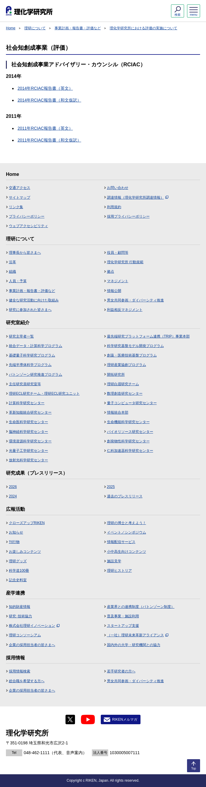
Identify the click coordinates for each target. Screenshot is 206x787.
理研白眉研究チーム (123, 384)
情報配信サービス (121, 542)
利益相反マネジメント (125, 310)
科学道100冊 (19, 570)
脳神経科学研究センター (28, 432)
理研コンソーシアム (25, 635)
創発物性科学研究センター (128, 441)
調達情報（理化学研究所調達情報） (137, 197)
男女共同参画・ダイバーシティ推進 (135, 300)
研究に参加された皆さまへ (30, 310)
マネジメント (117, 281)
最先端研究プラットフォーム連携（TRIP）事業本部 (148, 336)
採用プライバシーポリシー (128, 216)
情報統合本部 (117, 412)
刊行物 (14, 542)
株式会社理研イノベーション (34, 626)
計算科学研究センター (26, 403)
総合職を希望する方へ (26, 681)
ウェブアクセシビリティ (28, 226)
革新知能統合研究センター (30, 412)
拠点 (110, 271)
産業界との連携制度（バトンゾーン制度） (141, 607)
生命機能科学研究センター (128, 422)
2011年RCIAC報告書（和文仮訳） (49, 140)
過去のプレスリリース (125, 496)
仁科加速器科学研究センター (130, 451)
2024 (13, 496)
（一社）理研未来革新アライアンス (137, 635)
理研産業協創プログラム (126, 365)
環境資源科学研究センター (30, 441)
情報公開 (114, 291)
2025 (111, 487)
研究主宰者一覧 (21, 336)
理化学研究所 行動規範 (125, 262)
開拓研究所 (116, 374)
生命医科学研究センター (28, 422)
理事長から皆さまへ (25, 252)
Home (10, 28)
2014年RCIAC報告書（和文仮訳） (49, 100)
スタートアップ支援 (123, 626)
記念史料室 (18, 580)
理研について (35, 28)
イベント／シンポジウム (126, 532)
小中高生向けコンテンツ (126, 552)
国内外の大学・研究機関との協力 (133, 645)
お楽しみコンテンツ (25, 552)
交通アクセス (19, 188)
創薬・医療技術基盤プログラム (132, 355)
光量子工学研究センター (28, 451)
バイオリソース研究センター (130, 432)
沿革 (12, 262)
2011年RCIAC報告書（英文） (45, 128)
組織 (12, 271)
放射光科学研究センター (28, 460)
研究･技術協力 (20, 616)
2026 (13, 487)
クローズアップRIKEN (27, 523)
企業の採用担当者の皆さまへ (32, 645)
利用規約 (114, 207)
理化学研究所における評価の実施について (143, 28)
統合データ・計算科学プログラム (35, 346)
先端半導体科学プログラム (30, 365)
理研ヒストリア (119, 570)
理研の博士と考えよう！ (126, 523)
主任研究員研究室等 (25, 384)
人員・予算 (18, 281)
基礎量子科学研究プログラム (32, 355)
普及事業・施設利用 (123, 616)
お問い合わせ (117, 188)
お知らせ (16, 532)
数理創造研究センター (125, 393)
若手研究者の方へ (121, 671)
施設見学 (114, 561)
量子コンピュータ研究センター (132, 403)
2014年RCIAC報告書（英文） (45, 88)
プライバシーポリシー (26, 216)
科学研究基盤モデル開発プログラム (135, 346)
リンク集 (16, 207)
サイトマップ (19, 197)
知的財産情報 (19, 607)
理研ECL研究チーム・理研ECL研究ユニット (44, 393)
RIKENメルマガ (124, 719)
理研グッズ (18, 561)
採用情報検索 (19, 671)
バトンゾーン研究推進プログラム (35, 374)
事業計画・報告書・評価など (78, 28)
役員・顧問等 (117, 252)
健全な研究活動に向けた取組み (34, 300)
